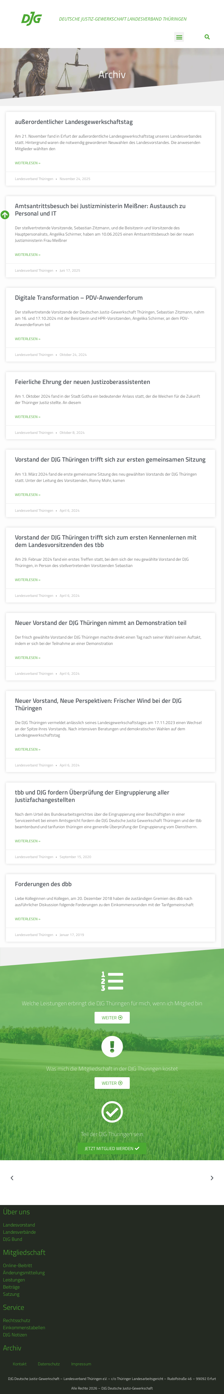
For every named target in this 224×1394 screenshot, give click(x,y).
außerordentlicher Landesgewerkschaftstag (74, 121)
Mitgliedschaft (24, 1252)
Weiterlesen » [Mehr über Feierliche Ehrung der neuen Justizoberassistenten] (27, 416)
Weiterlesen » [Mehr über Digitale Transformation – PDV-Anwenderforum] (27, 339)
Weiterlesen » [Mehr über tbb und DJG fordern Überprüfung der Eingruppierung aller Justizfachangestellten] (27, 841)
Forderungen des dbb (43, 884)
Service (13, 1307)
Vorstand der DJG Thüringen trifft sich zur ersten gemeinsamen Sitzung (110, 459)
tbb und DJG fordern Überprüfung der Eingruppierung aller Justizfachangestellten (92, 795)
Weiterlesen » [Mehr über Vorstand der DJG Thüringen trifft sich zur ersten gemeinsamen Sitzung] (27, 494)
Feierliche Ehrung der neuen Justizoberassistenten (82, 381)
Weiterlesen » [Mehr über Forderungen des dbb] (27, 919)
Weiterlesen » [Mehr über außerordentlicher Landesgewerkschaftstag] (27, 163)
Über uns (16, 1211)
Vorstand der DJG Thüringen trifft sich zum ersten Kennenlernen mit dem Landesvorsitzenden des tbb (106, 540)
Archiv (112, 74)
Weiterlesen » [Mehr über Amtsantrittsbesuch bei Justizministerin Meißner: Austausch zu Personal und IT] (27, 254)
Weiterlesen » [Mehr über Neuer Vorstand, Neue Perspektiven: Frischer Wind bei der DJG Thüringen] (27, 749)
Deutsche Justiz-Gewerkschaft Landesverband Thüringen (123, 19)
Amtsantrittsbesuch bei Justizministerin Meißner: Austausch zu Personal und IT (100, 209)
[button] (179, 37)
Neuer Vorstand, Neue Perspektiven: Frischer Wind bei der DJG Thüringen (98, 704)
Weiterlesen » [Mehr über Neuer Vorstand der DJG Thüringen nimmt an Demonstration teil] (27, 657)
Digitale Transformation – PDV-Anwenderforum (79, 297)
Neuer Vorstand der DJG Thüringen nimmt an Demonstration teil (100, 622)
